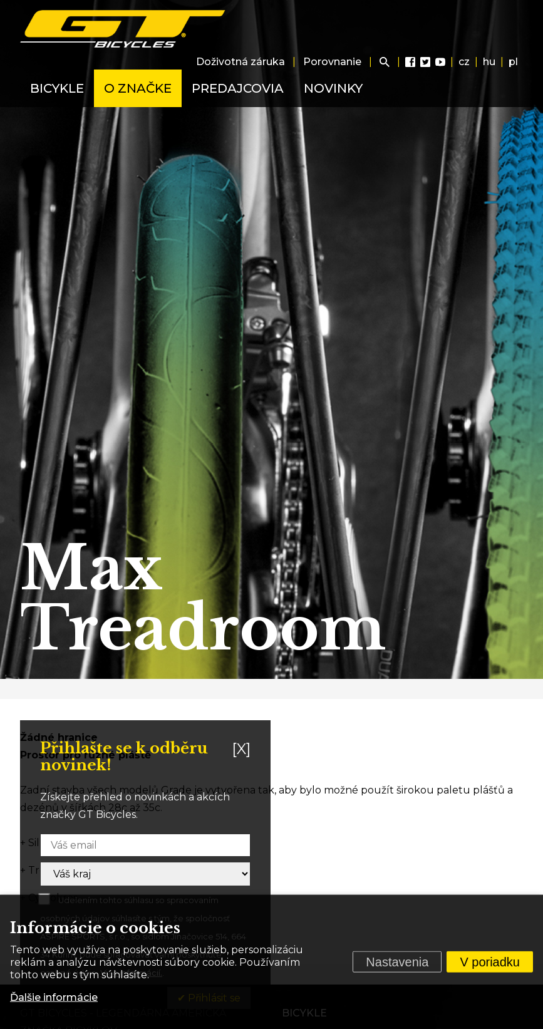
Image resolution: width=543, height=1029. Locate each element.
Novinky (333, 88)
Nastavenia (397, 962)
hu (489, 62)
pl (513, 62)
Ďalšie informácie (54, 997)
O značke (138, 88)
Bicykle (57, 88)
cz (464, 62)
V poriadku (490, 962)
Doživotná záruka (240, 62)
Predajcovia (238, 88)
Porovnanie (332, 62)
